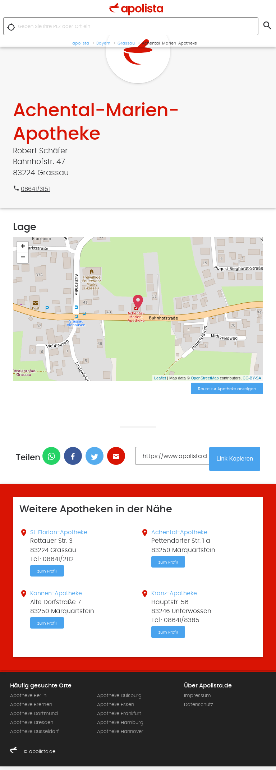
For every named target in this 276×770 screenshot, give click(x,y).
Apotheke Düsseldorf (34, 735)
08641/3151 (36, 189)
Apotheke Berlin (28, 699)
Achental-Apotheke (181, 534)
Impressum (197, 699)
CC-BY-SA (252, 378)
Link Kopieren (237, 459)
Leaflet (160, 378)
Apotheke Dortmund (34, 717)
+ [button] (22, 247)
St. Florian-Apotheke (60, 534)
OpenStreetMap (205, 378)
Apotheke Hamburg (120, 726)
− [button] (22, 257)
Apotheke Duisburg (119, 699)
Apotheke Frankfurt (119, 717)
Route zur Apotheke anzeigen (227, 389)
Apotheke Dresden (31, 726)
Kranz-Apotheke (176, 596)
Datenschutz (198, 708)
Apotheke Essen (115, 708)
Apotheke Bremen (31, 708)
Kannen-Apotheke (58, 596)
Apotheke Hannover (120, 735)
